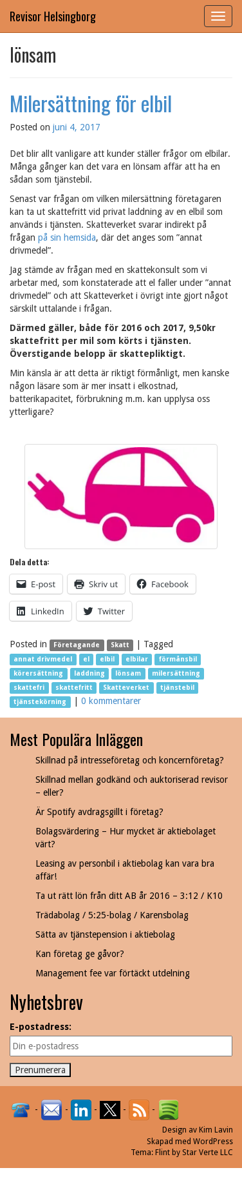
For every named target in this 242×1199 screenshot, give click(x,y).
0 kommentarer (111, 701)
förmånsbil (178, 659)
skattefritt (74, 687)
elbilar (137, 659)
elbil (107, 659)
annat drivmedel (43, 659)
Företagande (76, 645)
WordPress (213, 1141)
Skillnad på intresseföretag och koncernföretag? (129, 760)
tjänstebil (177, 687)
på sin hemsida (67, 237)
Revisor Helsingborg (53, 16)
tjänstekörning (40, 702)
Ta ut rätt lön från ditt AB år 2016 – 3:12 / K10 (129, 896)
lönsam (128, 673)
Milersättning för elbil (91, 103)
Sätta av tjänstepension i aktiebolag (105, 934)
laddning (89, 673)
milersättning (176, 673)
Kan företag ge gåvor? (79, 954)
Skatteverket (126, 687)
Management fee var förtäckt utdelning (112, 973)
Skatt (120, 645)
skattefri (29, 687)
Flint (162, 1152)
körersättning (38, 673)
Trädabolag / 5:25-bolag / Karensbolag (112, 915)
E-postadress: (40, 1027)
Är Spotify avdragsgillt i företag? (99, 812)
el (86, 659)
